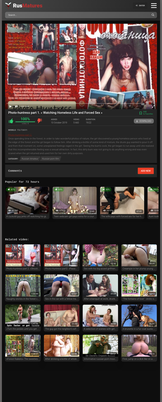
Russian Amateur (30, 158)
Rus (27, 5)
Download (143, 121)
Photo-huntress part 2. (20, 135)
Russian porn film (50, 158)
